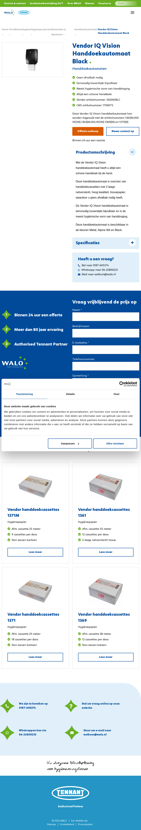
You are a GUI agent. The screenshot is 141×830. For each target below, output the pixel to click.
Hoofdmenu (15, 29)
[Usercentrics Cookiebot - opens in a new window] (122, 383)
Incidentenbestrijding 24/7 (46, 3)
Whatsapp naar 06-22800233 (98, 270)
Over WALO (74, 3)
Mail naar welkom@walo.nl (97, 274)
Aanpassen (70, 443)
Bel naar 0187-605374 (93, 265)
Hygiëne (26, 29)
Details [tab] (70, 393)
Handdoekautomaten (86, 29)
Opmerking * (80, 375)
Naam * (77, 310)
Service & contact (15, 3)
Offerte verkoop (87, 131)
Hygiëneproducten (41, 29)
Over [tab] (117, 393)
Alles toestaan (115, 443)
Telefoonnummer (83, 359)
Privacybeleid (85, 824)
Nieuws (89, 3)
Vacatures (104, 3)
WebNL (79, 821)
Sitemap (51, 824)
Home (5, 29)
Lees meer (35, 552)
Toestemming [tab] (24, 393)
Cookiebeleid (67, 824)
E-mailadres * (80, 343)
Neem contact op (123, 131)
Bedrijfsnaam (80, 326)
